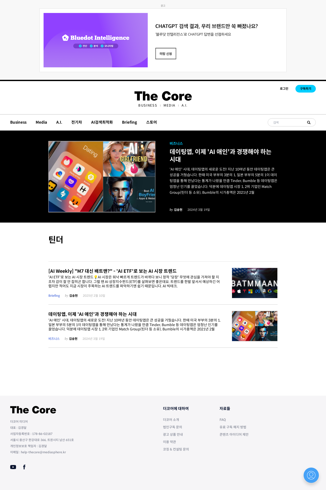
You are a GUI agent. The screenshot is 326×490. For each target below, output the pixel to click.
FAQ (223, 419)
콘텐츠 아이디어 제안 (234, 434)
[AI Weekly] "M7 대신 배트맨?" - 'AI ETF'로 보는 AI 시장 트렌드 (112, 271)
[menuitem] (147, 105)
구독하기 (305, 89)
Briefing (129, 122)
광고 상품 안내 (173, 434)
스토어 (151, 122)
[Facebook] (24, 467)
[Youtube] (13, 467)
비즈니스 (176, 143)
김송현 (178, 210)
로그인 (284, 89)
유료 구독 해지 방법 (233, 427)
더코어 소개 (171, 419)
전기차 (76, 122)
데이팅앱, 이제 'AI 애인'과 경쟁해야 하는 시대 (220, 155)
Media (169, 105)
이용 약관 (169, 442)
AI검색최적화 (102, 122)
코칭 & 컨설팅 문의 (176, 449)
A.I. (184, 105)
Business (147, 105)
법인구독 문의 (172, 427)
